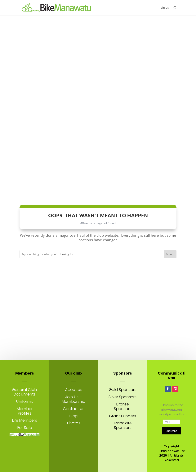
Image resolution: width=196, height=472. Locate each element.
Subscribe (171, 431)
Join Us (164, 7)
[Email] (171, 422)
